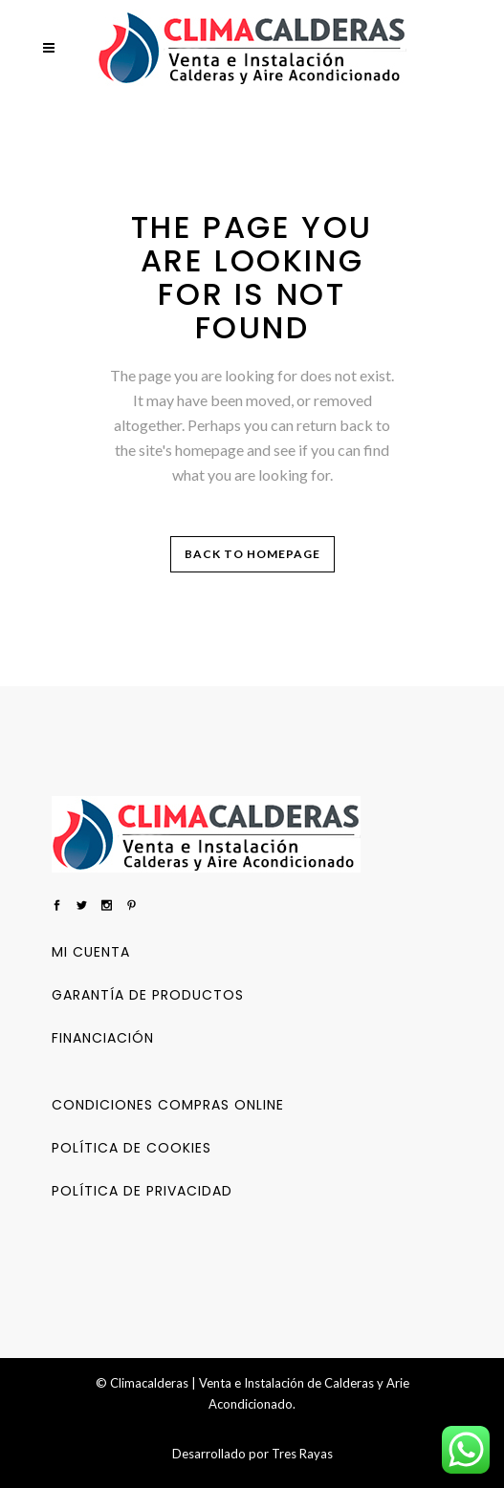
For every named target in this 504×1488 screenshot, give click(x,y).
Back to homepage (252, 554)
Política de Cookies (131, 1147)
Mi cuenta (91, 951)
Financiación (103, 1037)
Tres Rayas (302, 1453)
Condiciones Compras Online (168, 1104)
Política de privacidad (142, 1190)
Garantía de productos (148, 994)
